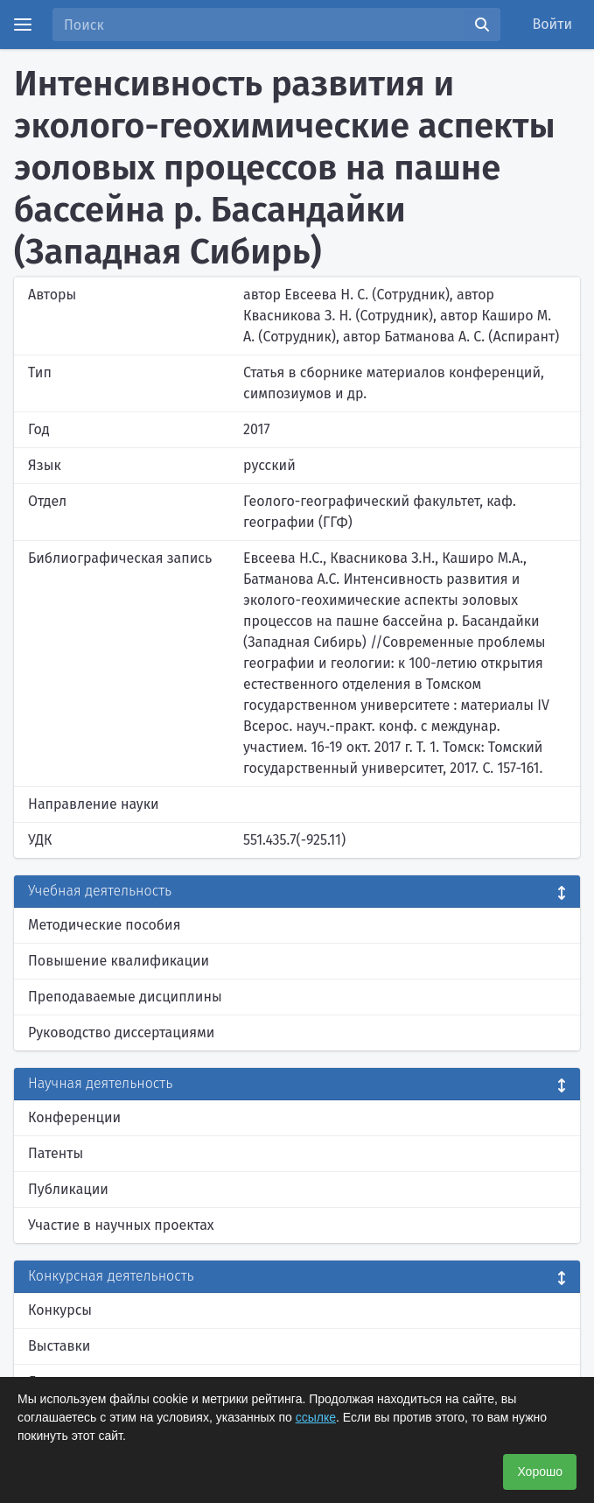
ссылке (316, 1417)
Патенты (55, 1153)
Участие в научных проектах (121, 1225)
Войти (553, 24)
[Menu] (22, 24)
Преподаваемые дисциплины (125, 996)
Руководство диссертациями (121, 1032)
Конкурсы (60, 1310)
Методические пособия (104, 925)
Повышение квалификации (118, 960)
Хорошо (540, 1471)
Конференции (74, 1117)
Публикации (68, 1189)
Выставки (59, 1346)
